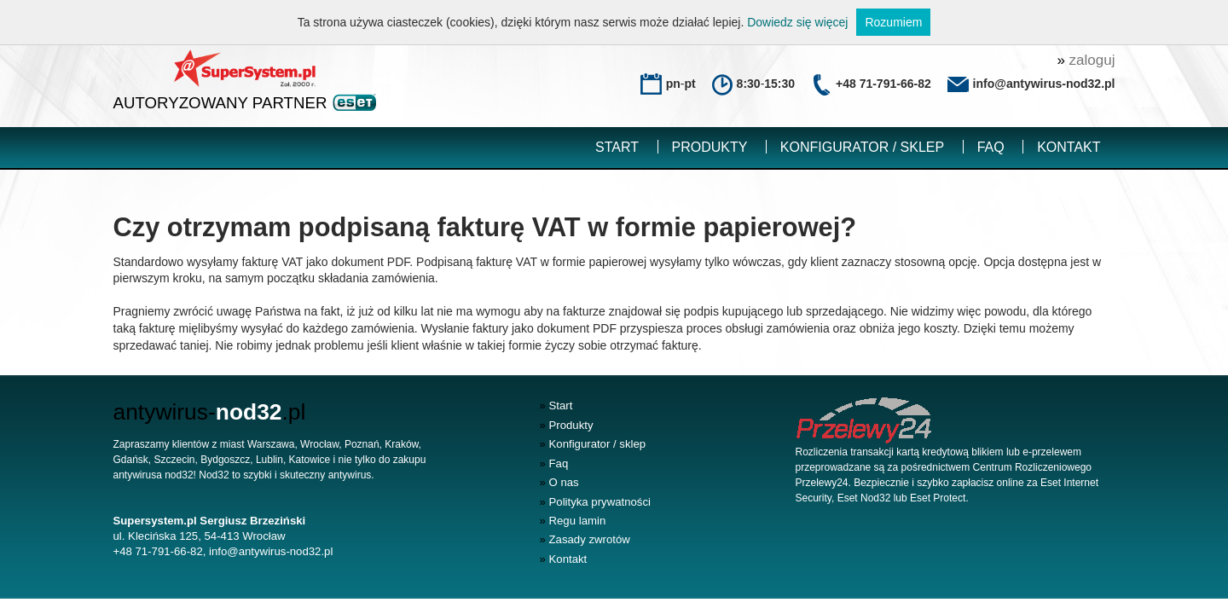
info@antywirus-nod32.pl (271, 551)
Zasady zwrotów (585, 539)
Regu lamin (573, 520)
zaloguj (1086, 60)
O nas (559, 482)
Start (617, 147)
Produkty (710, 147)
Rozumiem (893, 22)
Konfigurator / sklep (862, 147)
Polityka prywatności (595, 501)
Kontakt (1068, 147)
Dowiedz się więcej (797, 22)
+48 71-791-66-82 (883, 83)
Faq (991, 147)
